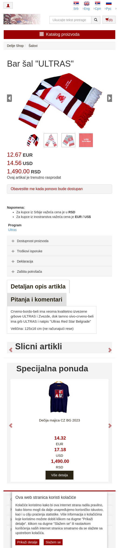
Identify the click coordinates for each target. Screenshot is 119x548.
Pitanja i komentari (36, 299)
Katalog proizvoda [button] (59, 34)
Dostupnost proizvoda (29, 241)
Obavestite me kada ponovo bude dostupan (47, 189)
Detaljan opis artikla (38, 286)
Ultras (12, 230)
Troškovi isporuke (26, 251)
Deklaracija (21, 261)
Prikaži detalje (27, 542)
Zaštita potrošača (26, 271)
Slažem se (53, 542)
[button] (8, 347)
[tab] (59, 241)
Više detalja (59, 475)
